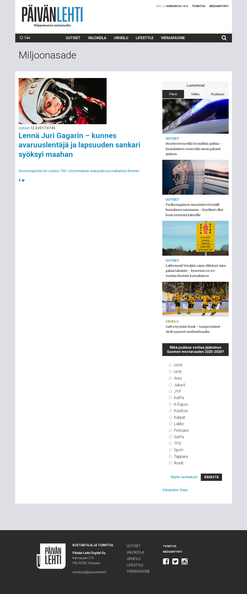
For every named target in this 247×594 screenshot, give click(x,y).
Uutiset (73, 38)
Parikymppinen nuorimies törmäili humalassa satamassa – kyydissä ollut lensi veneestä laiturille (194, 210)
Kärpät (179, 417)
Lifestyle (144, 38)
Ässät (179, 463)
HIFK (178, 365)
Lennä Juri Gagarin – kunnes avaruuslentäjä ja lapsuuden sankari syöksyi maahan (79, 145)
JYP (177, 391)
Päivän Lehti (52, 16)
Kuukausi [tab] (217, 94)
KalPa (179, 397)
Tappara (181, 456)
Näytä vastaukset (184, 477)
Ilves (178, 378)
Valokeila (97, 38)
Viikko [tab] (195, 94)
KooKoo (181, 410)
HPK (178, 371)
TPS (177, 443)
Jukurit (179, 385)
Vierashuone (173, 38)
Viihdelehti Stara (175, 490)
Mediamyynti (219, 6)
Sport (178, 449)
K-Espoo (181, 404)
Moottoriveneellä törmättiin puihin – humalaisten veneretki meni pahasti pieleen (194, 149)
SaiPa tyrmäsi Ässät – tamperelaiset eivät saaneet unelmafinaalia (193, 329)
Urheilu (121, 38)
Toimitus (198, 6)
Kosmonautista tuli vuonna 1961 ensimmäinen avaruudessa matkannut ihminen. (79, 171)
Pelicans (181, 430)
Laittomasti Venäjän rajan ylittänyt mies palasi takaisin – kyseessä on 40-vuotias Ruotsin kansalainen (196, 271)
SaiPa (179, 436)
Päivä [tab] (173, 94)
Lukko (179, 423)
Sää (25, 38)
